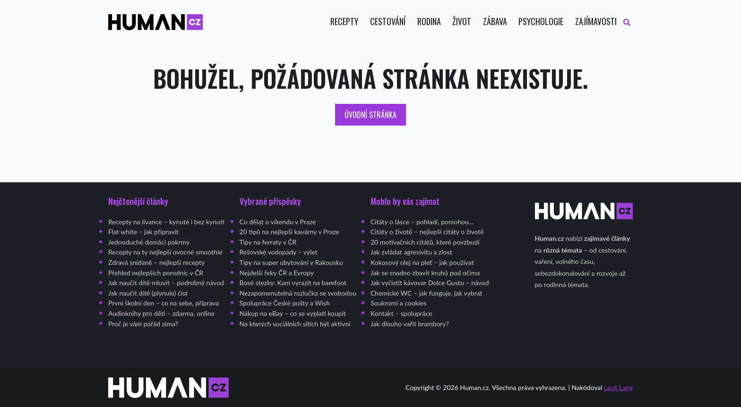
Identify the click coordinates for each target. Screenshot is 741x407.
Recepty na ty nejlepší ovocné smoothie (165, 252)
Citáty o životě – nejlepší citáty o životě (427, 232)
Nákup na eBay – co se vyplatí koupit (293, 313)
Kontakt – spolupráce (401, 313)
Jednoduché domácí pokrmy (149, 242)
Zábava (495, 21)
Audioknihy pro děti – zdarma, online (161, 313)
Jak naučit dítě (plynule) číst (148, 293)
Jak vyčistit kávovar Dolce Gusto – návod (429, 283)
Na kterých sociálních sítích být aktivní (295, 324)
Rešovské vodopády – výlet (279, 252)
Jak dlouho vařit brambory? (409, 324)
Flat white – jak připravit (143, 232)
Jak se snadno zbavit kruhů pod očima (425, 273)
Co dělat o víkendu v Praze (278, 222)
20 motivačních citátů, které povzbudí (425, 242)
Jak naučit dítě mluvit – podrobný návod (166, 283)
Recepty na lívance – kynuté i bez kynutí (166, 222)
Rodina (429, 21)
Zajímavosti (596, 21)
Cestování (387, 21)
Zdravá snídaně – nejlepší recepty (156, 262)
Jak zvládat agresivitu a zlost (411, 252)
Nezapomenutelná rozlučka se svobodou (298, 293)
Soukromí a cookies (398, 303)
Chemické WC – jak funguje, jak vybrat (426, 293)
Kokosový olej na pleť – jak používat (422, 262)
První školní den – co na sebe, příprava (163, 303)
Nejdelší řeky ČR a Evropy (277, 273)
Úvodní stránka (370, 114)
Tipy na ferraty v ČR (268, 242)
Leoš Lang (618, 387)
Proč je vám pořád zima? (143, 324)
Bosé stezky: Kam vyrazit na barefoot (293, 283)
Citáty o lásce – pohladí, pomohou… (422, 222)
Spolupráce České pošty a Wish (285, 303)
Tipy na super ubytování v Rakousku (291, 262)
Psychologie (540, 21)
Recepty (344, 21)
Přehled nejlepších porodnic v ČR (155, 273)
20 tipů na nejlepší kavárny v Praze (289, 232)
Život (461, 21)
